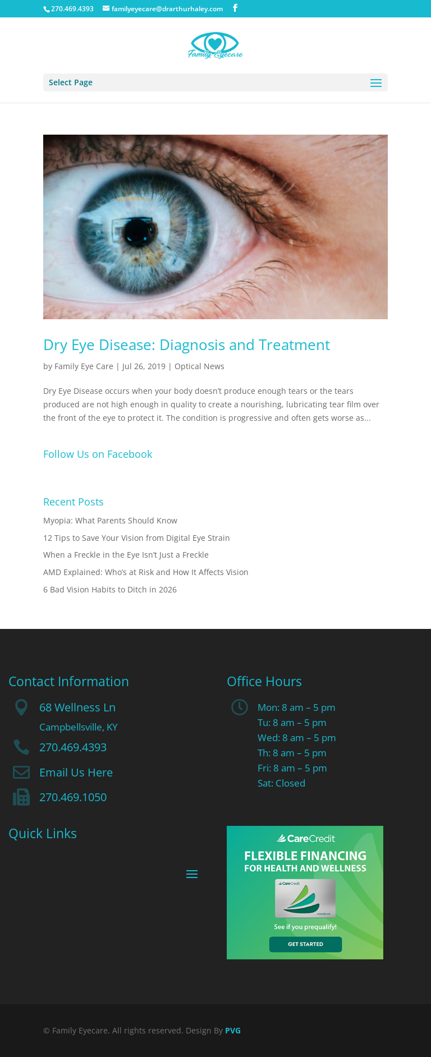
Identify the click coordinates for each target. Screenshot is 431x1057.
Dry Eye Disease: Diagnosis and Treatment (186, 344)
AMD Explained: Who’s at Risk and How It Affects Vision (146, 572)
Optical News (199, 366)
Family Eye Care (83, 366)
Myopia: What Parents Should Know (110, 520)
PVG (233, 1030)
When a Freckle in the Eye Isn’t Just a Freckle (126, 554)
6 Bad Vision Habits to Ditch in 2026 (110, 589)
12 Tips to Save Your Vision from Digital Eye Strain (136, 537)
